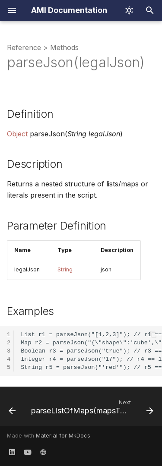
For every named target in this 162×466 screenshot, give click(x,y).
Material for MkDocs (63, 435)
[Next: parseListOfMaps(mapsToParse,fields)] (91, 409)
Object (17, 133)
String (65, 269)
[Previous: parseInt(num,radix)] (12, 409)
